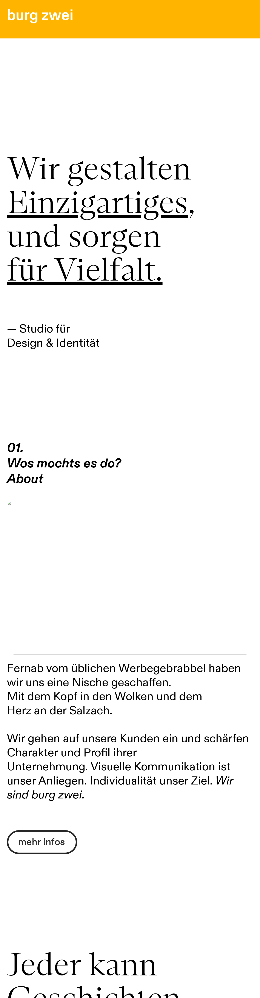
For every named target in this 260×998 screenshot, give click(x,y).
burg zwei (40, 15)
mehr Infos (41, 842)
